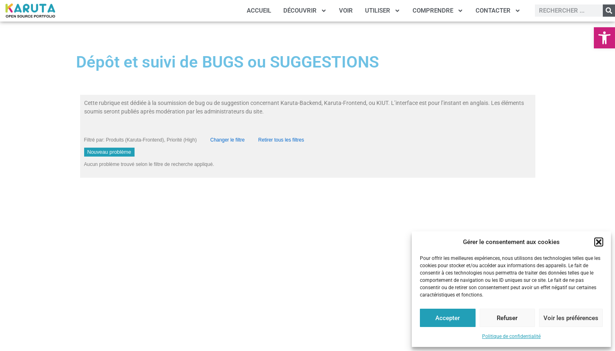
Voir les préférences (570, 318)
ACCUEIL (259, 10)
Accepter (447, 318)
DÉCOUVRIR (305, 11)
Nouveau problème (109, 152)
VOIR (346, 10)
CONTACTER (498, 11)
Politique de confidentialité (511, 336)
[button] (604, 37)
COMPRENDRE (438, 11)
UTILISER (382, 11)
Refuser (507, 318)
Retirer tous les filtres (281, 140)
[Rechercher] (609, 10)
